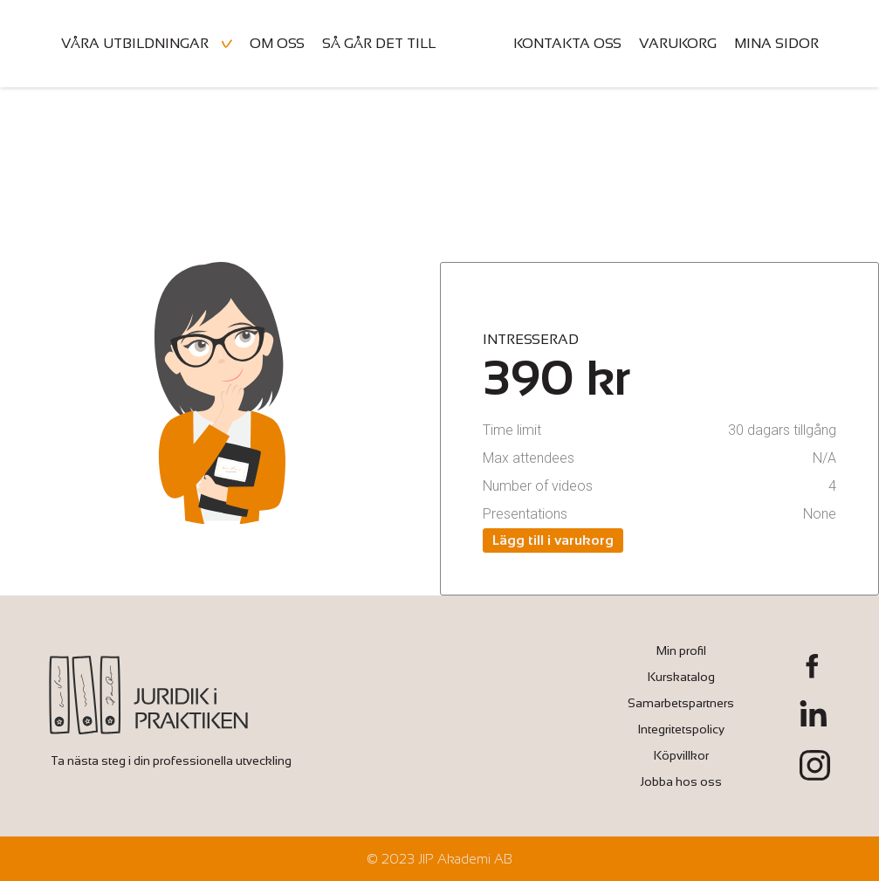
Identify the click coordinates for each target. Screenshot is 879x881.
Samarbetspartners (681, 703)
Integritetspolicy (680, 729)
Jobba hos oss (681, 781)
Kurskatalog (681, 677)
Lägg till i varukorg (553, 540)
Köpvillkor (681, 755)
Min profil (681, 650)
